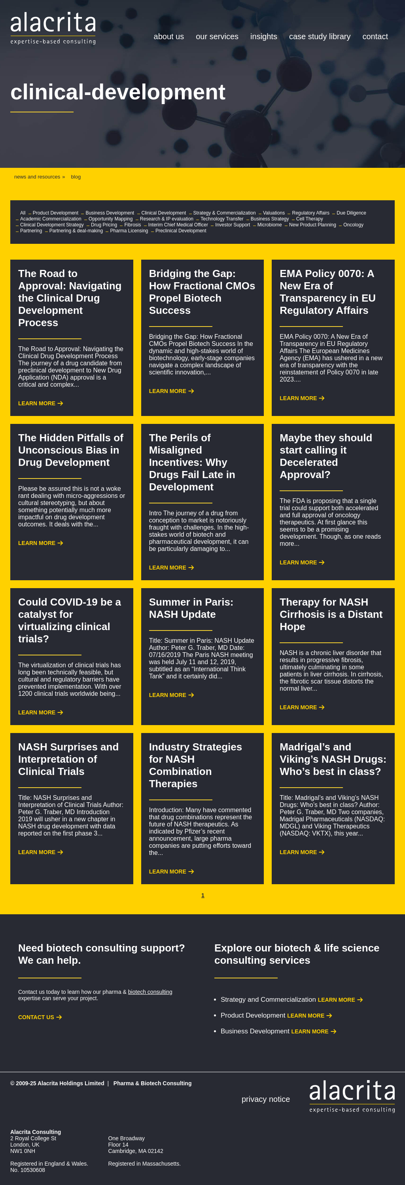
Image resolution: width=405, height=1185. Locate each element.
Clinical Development (164, 213)
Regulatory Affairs (310, 213)
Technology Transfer (222, 219)
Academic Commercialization (50, 219)
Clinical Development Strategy (52, 225)
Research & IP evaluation (166, 219)
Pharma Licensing (129, 231)
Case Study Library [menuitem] (320, 36)
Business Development (109, 213)
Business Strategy (270, 219)
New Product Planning (312, 225)
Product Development (55, 213)
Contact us (36, 1017)
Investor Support (232, 225)
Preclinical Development (180, 231)
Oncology (353, 225)
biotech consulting (150, 992)
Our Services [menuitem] (217, 36)
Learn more (336, 1000)
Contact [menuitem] (375, 36)
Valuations (274, 213)
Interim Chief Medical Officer (178, 225)
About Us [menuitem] (169, 36)
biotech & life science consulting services (297, 954)
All (22, 213)
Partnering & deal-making (76, 231)
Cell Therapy (309, 219)
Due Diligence (351, 213)
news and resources (37, 177)
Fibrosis (132, 225)
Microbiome (269, 225)
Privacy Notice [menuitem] (266, 1099)
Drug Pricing (104, 225)
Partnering (31, 231)
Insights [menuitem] (263, 36)
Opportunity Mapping (110, 219)
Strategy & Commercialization (224, 213)
